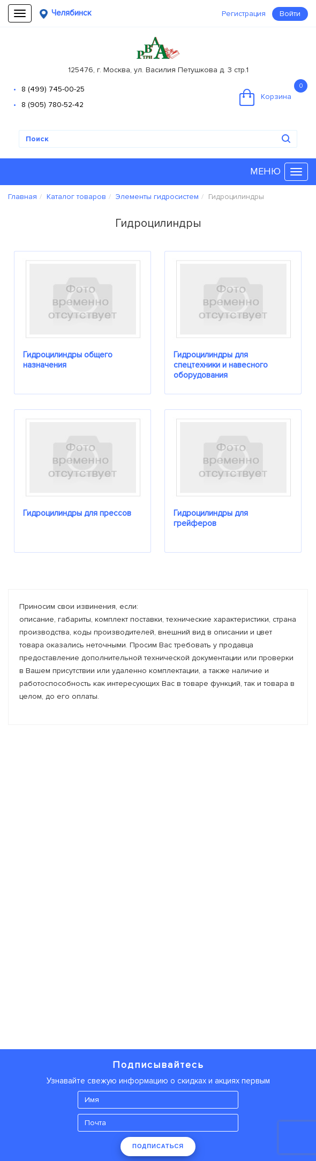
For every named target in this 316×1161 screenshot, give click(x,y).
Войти (290, 13)
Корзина (273, 92)
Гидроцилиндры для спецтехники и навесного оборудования (221, 365)
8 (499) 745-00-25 (53, 89)
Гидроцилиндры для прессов (77, 513)
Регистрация (244, 13)
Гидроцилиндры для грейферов (211, 518)
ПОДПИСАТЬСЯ (158, 1146)
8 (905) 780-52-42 (52, 104)
